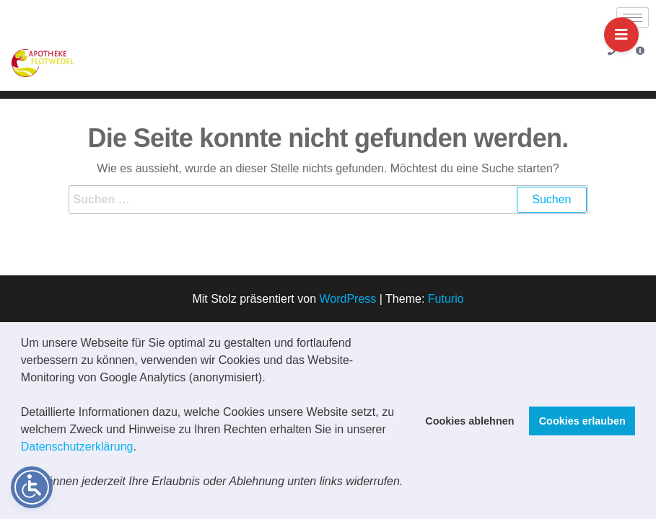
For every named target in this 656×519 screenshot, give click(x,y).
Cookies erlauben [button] (582, 421)
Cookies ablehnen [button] (469, 421)
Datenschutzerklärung (77, 446)
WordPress (347, 299)
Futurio (446, 299)
